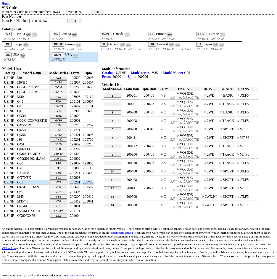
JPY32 (58, 139)
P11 (58, 168)
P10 (58, 163)
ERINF (58, 44)
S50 (58, 172)
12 (112, 188)
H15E (58, 115)
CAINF (106, 34)
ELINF (202, 34)
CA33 (58, 82)
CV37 (58, 92)
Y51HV (58, 210)
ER (8, 44)
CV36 (58, 87)
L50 (58, 149)
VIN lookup (9, 248)
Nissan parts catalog (121, 232)
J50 (58, 125)
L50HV (58, 153)
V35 (58, 182)
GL (104, 44)
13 (112, 196)
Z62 (58, 215)
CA (56, 34)
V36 (58, 187)
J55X (58, 130)
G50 (58, 111)
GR (152, 44)
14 (112, 205)
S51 (58, 177)
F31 (58, 96)
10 (112, 171)
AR (8, 34)
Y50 (58, 201)
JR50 (58, 144)
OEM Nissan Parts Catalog (78, 275)
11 (112, 180)
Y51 (58, 206)
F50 (58, 101)
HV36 (58, 120)
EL (151, 34)
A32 (58, 77)
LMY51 (58, 158)
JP (199, 44)
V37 (58, 191)
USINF (58, 54)
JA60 (58, 134)
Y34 (58, 196)
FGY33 (58, 106)
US (8, 54)
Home (6, 3)
